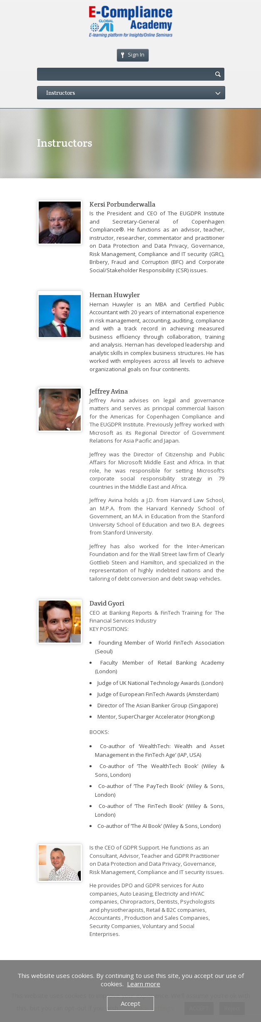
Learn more (143, 984)
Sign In (132, 54)
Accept (130, 1003)
